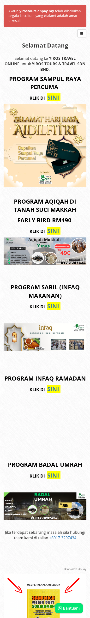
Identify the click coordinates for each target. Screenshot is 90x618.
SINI (53, 97)
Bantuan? (69, 608)
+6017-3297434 (62, 537)
